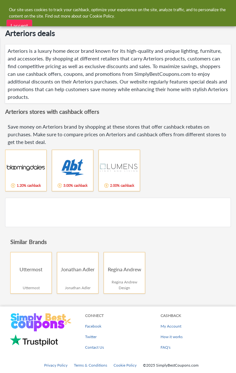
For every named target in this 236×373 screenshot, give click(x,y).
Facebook (93, 326)
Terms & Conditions (90, 365)
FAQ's (165, 347)
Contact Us (94, 347)
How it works (172, 336)
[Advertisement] (118, 212)
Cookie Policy (125, 365)
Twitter (91, 336)
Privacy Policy (55, 365)
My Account (171, 326)
